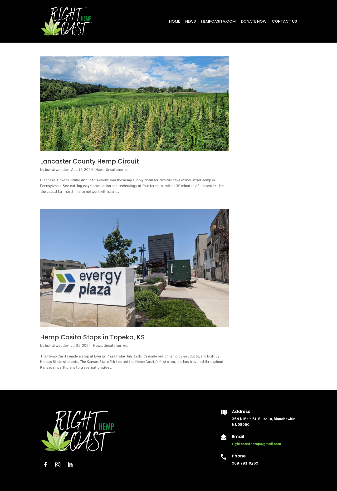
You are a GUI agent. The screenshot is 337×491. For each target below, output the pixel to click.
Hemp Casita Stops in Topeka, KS (92, 337)
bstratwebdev (57, 170)
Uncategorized (118, 170)
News (190, 21)
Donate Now (254, 21)
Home (174, 21)
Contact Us (284, 21)
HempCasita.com (218, 21)
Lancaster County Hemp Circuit (89, 161)
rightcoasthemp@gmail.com (256, 444)
